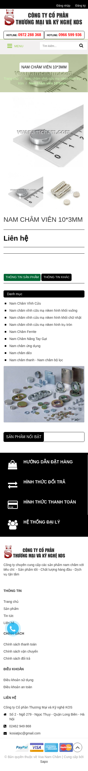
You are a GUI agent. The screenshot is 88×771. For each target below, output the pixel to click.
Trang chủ (11, 601)
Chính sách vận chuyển (21, 651)
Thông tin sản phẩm (22, 277)
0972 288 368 (29, 35)
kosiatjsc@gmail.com (25, 733)
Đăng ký (80, 5)
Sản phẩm (11, 609)
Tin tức (9, 616)
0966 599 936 (70, 35)
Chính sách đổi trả (17, 658)
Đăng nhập (63, 5)
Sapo (44, 761)
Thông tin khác (56, 277)
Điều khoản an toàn (18, 687)
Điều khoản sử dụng (18, 680)
